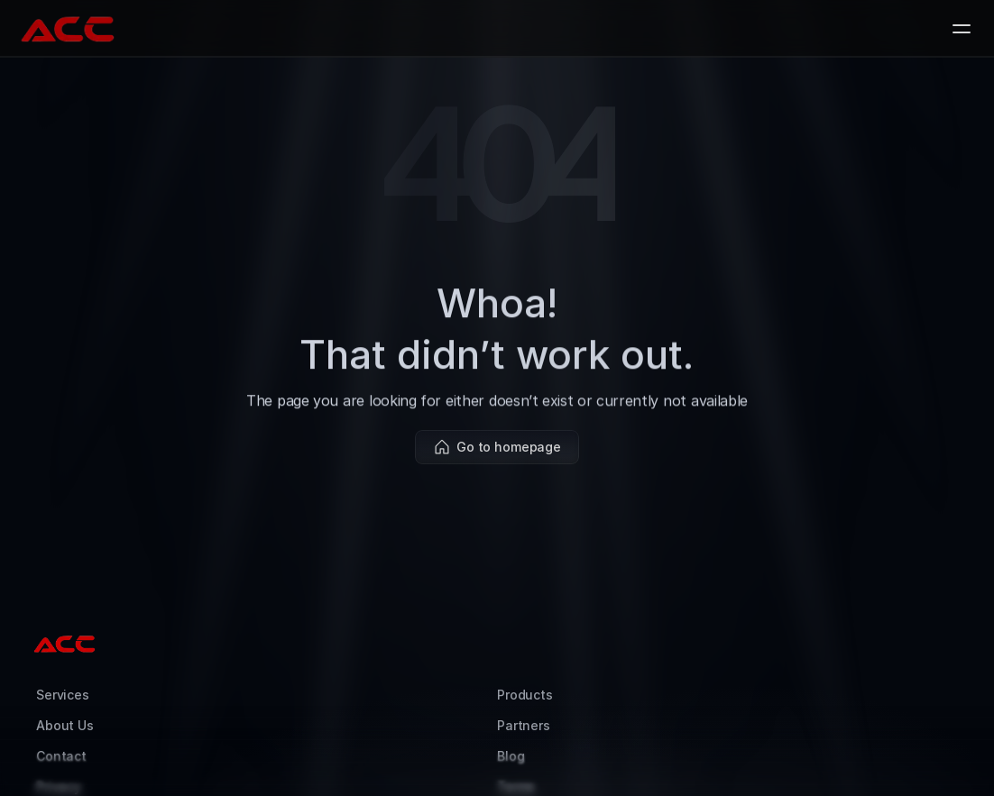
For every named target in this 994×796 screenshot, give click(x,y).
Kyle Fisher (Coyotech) (751, 764)
